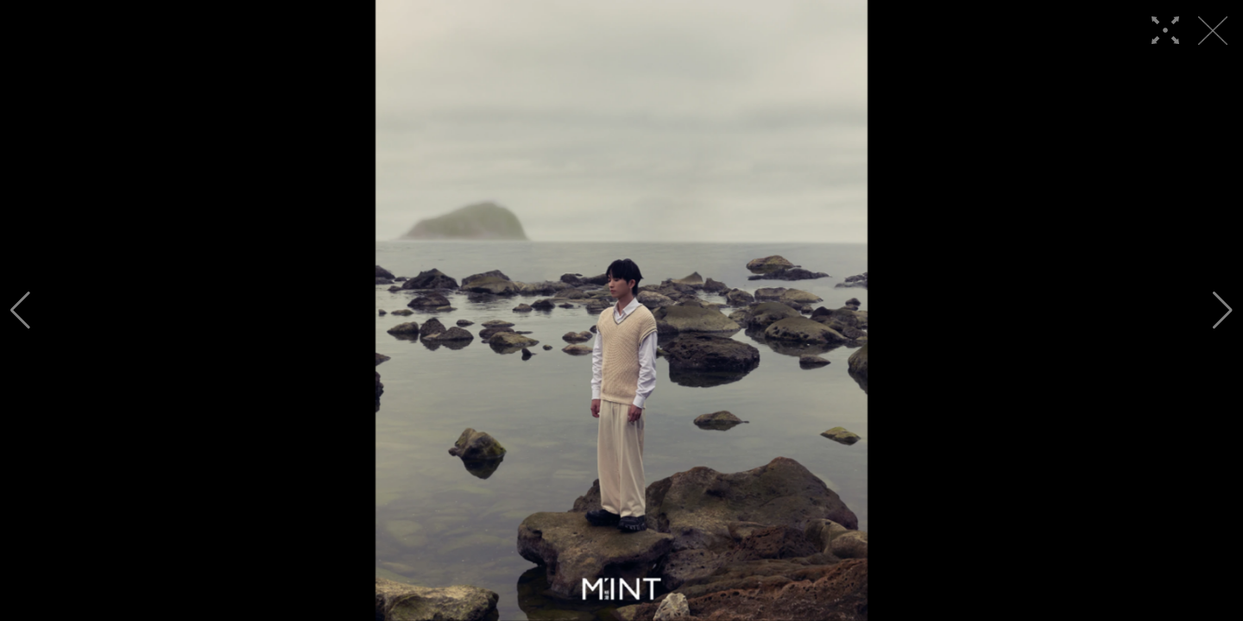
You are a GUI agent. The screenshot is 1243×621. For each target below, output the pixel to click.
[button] (20, 310)
